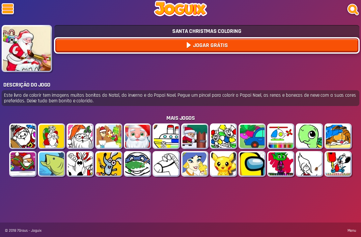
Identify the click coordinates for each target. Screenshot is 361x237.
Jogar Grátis (210, 45)
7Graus (22, 230)
